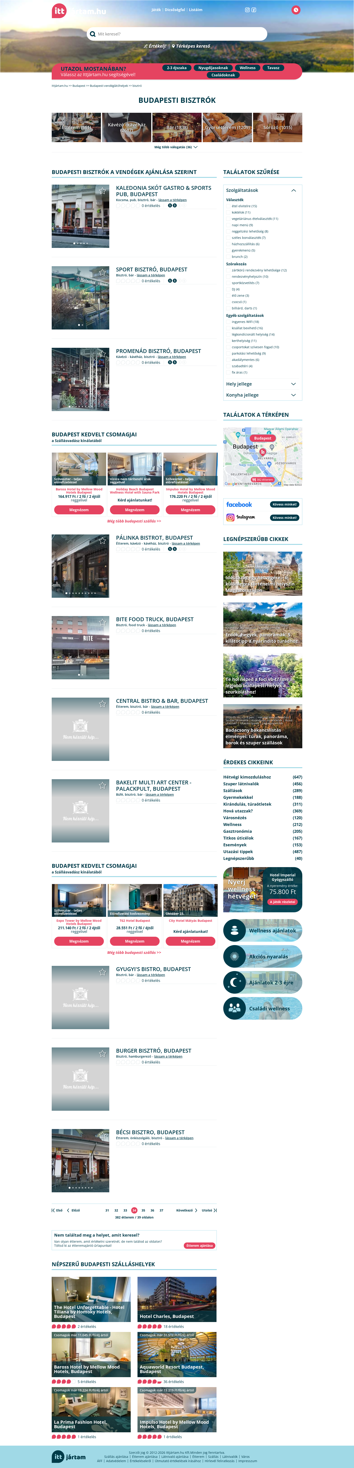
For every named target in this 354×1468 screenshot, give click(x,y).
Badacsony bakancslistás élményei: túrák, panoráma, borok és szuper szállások (257, 736)
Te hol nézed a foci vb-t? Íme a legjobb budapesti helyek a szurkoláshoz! (259, 685)
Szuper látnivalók (237, 568)
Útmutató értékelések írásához (178, 1461)
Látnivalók (230, 1456)
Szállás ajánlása (116, 1456)
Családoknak (223, 75)
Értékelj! (157, 46)
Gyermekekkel (238, 797)
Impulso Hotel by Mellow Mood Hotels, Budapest (174, 1424)
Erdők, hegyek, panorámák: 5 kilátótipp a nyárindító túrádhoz (262, 638)
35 (143, 1210)
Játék (156, 9)
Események (287, 672)
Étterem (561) (76, 127)
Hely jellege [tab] (239, 384)
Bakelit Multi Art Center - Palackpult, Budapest (153, 785)
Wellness (248, 67)
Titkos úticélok (238, 838)
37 (161, 1210)
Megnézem (79, 509)
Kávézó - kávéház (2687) (127, 127)
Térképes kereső (193, 46)
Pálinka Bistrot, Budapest (154, 537)
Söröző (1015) (277, 127)
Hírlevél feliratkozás (220, 1461)
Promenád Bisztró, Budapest (158, 351)
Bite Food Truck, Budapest (155, 619)
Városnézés (235, 818)
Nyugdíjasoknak (213, 67)
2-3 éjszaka (177, 67)
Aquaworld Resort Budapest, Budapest (172, 1369)
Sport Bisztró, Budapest (151, 269)
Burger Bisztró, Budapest (153, 1050)
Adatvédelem (116, 1461)
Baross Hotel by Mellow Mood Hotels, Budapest (87, 1369)
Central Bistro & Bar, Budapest (162, 700)
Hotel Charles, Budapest (167, 1316)
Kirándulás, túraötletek (267, 568)
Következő (184, 1210)
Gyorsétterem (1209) (227, 127)
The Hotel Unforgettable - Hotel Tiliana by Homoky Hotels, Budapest (89, 1311)
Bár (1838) (177, 127)
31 (107, 1210)
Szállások (232, 790)
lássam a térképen (172, 200)
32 (116, 1210)
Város (245, 1456)
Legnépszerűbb (236, 571)
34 (134, 1210)
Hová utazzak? (238, 811)
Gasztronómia (267, 672)
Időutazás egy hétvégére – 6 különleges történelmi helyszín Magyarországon (260, 583)
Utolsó (207, 1210)
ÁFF (99, 1461)
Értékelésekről (140, 1461)
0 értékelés (151, 205)
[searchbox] (177, 34)
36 (152, 1210)
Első (59, 1210)
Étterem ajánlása (145, 1456)
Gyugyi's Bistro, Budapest (153, 969)
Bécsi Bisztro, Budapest (150, 1132)
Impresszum (247, 1461)
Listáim (196, 9)
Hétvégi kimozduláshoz (273, 565)
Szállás (213, 1456)
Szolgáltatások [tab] (242, 190)
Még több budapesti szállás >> (134, 521)
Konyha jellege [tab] (242, 395)
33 (125, 1210)
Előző (76, 1210)
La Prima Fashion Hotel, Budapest (80, 1424)
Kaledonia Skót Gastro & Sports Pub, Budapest (163, 191)
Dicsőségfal (175, 9)
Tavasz (273, 67)
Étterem (198, 1456)
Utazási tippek (249, 723)
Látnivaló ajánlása (175, 1456)
